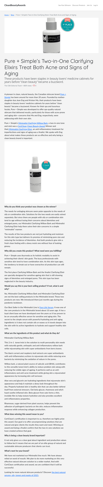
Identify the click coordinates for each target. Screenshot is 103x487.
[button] (34, 85)
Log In (96, 5)
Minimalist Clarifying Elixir (20, 129)
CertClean (22, 126)
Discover (78, 5)
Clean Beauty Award (36, 126)
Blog (12, 15)
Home (6, 15)
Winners (64, 5)
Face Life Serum (46, 307)
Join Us (89, 5)
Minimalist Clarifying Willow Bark (33, 123)
